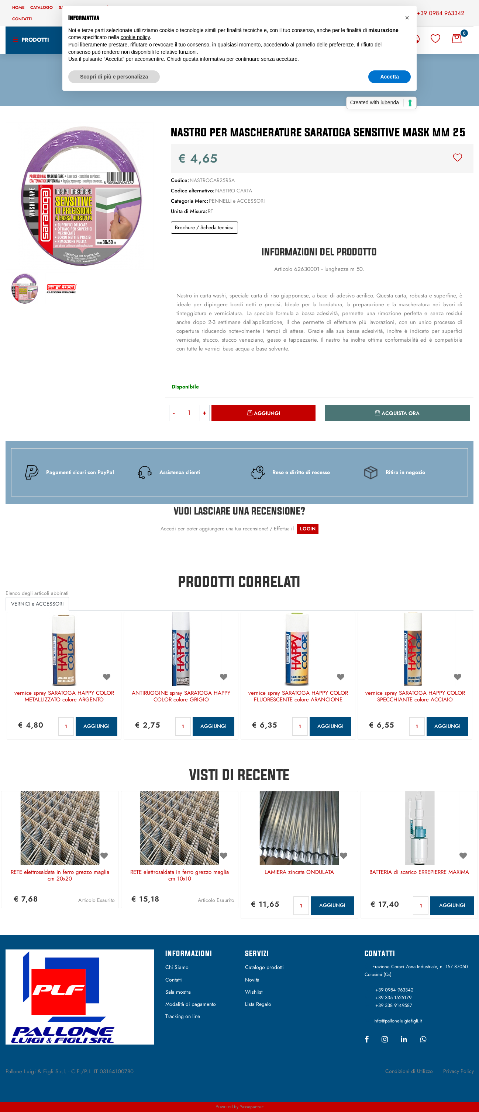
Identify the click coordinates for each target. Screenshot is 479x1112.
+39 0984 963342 (440, 13)
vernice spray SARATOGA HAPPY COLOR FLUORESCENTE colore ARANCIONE (298, 697)
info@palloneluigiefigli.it (397, 1020)
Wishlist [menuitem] (253, 992)
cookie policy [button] (135, 37)
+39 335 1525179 (393, 997)
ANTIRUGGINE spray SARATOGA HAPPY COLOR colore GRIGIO (181, 697)
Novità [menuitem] (252, 979)
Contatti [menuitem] (22, 19)
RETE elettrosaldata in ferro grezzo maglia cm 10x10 (179, 876)
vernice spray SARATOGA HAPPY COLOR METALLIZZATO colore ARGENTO (64, 697)
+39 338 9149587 (393, 1005)
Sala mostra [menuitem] (178, 992)
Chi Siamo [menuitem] (177, 967)
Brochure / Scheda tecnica (204, 227)
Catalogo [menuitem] (41, 7)
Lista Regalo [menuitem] (258, 1004)
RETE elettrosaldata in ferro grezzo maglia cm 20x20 (60, 876)
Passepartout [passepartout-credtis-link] (251, 1107)
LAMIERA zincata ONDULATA (299, 872)
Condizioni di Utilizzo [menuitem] (409, 1071)
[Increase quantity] (205, 413)
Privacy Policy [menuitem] (458, 1071)
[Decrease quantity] (173, 413)
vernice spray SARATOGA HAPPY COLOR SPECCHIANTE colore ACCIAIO (415, 697)
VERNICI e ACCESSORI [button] (37, 603)
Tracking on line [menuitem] (182, 1016)
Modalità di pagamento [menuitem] (190, 1004)
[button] (80, 195)
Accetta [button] (389, 77)
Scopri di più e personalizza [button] (114, 77)
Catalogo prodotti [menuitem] (264, 967)
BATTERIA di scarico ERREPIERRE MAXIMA (419, 872)
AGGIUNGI (96, 726)
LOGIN (308, 528)
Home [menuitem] (18, 7)
